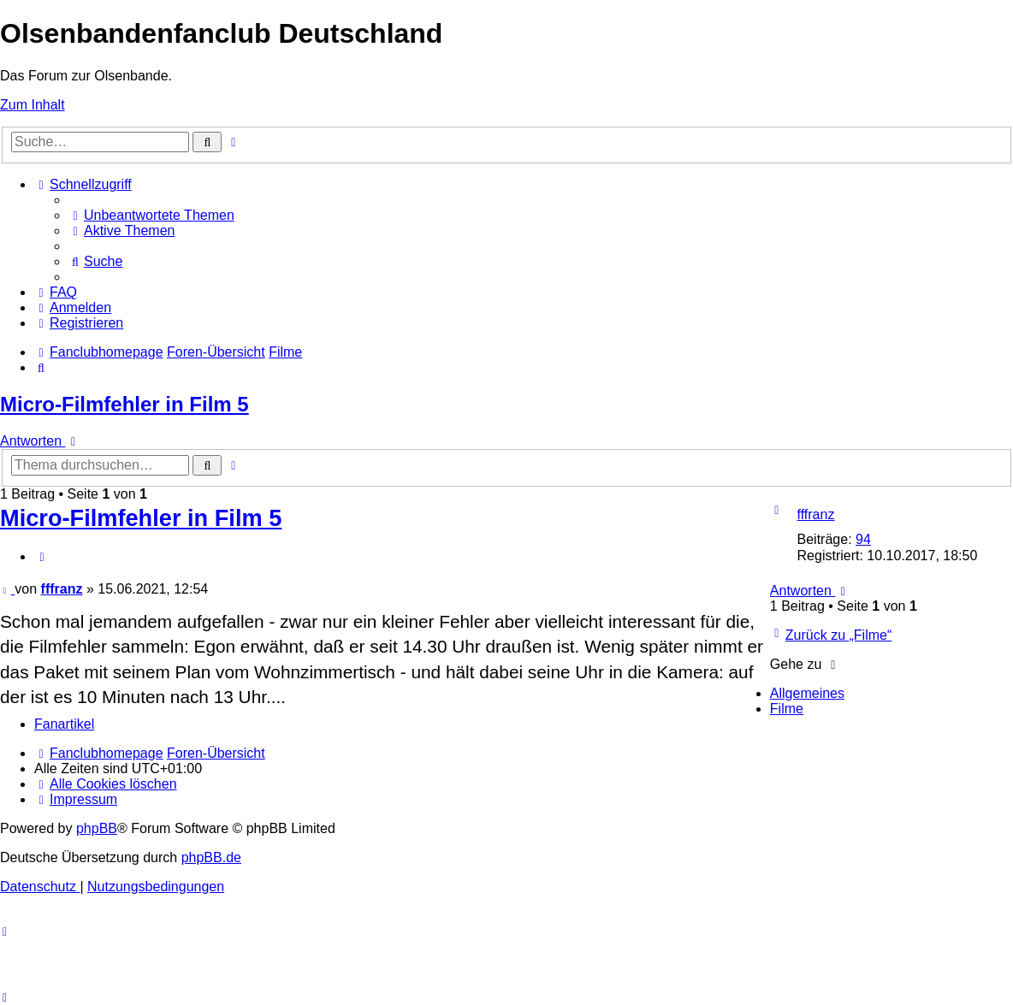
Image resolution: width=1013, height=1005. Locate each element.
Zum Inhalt (32, 105)
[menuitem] (151, 215)
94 (863, 539)
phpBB (96, 828)
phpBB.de (211, 857)
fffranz (816, 514)
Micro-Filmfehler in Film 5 (124, 404)
